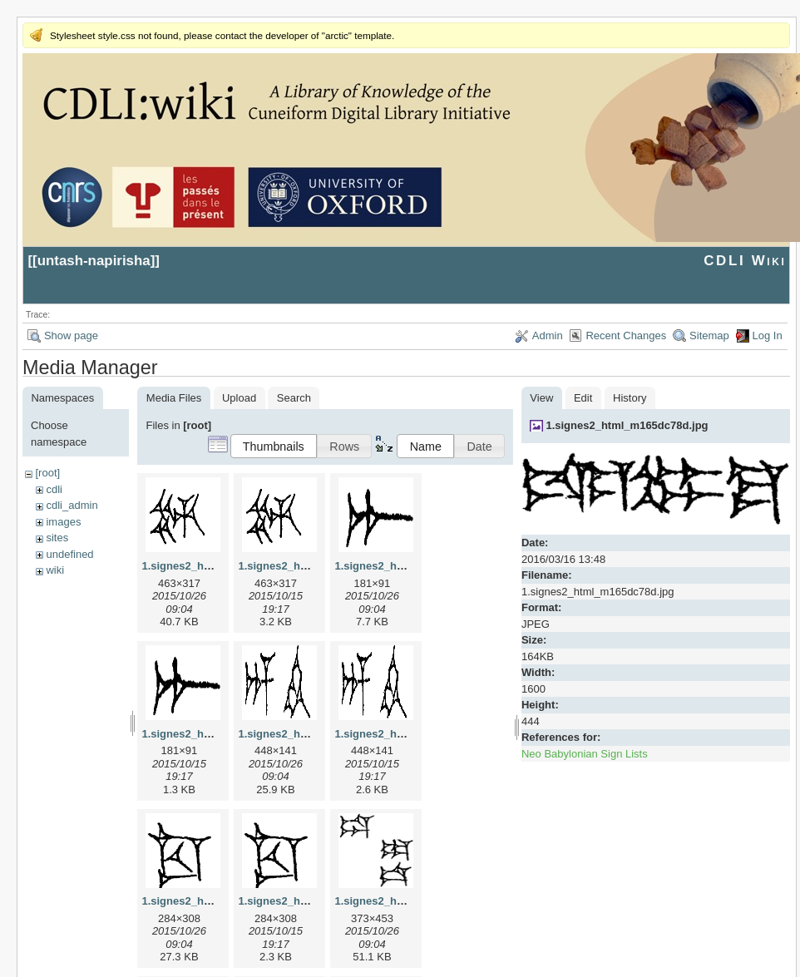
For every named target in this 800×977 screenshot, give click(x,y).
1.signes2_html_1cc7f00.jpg (212, 901)
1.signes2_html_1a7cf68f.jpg (407, 566)
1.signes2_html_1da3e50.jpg (407, 901)
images (63, 522)
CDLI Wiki (745, 261)
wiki (55, 570)
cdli (54, 489)
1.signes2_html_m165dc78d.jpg (627, 425)
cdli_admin (71, 505)
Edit (583, 398)
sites (57, 537)
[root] (47, 472)
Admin (547, 335)
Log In (768, 335)
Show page (71, 335)
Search (294, 398)
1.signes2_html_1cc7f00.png (311, 901)
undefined (69, 554)
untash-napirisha (94, 261)
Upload (239, 398)
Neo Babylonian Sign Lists (584, 754)
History (629, 398)
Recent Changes (625, 335)
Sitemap (709, 335)
